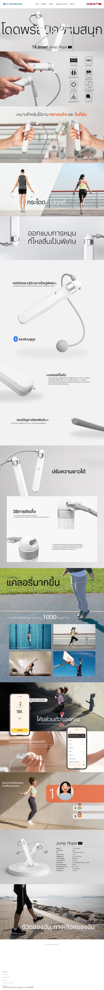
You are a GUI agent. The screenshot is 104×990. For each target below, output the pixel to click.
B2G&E (44, 4)
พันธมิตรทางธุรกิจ (62, 4)
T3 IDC (51, 4)
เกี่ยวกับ (73, 4)
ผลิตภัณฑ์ (94, 4)
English (88, 4)
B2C (38, 4)
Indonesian (97, 4)
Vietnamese (100, 4)
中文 (91, 4)
